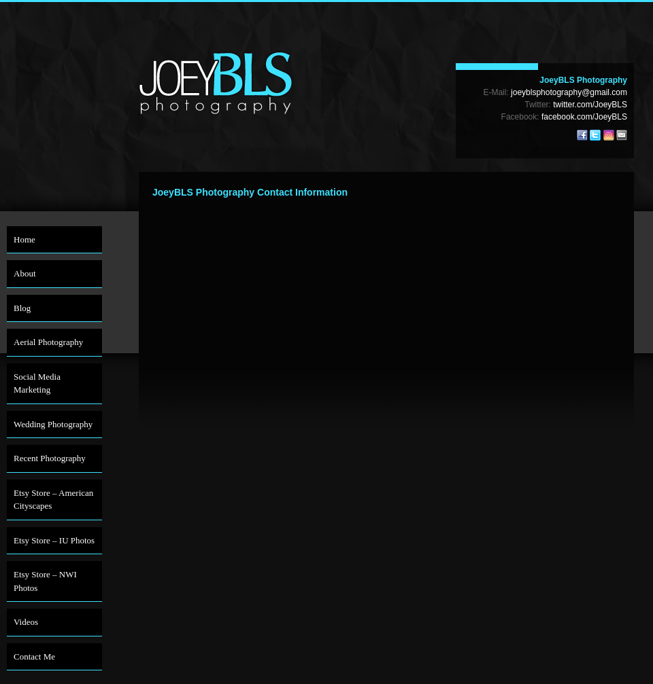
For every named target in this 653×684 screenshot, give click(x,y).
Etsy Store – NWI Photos (45, 581)
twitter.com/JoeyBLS (590, 104)
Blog (22, 308)
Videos (26, 622)
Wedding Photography (53, 424)
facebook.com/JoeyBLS (584, 117)
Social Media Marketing (37, 383)
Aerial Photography (48, 342)
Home (24, 239)
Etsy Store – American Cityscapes (53, 499)
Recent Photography (50, 458)
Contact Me (34, 656)
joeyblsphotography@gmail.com (569, 92)
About (25, 273)
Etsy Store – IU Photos (54, 540)
